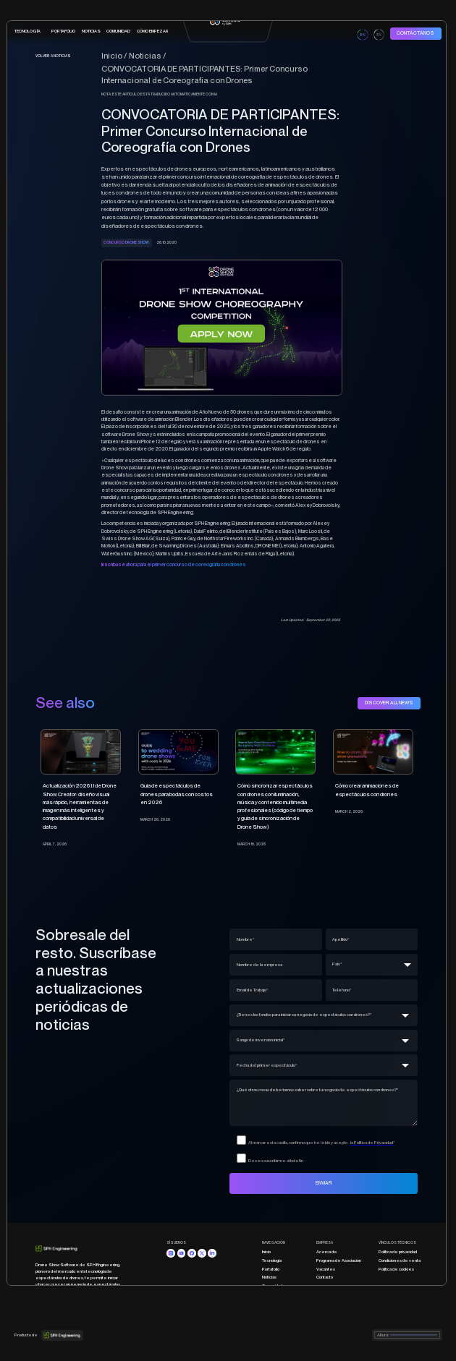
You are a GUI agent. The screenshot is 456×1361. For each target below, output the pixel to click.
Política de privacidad (398, 1251)
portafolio (63, 31)
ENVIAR (324, 1182)
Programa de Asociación (338, 1260)
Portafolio (270, 1268)
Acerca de (326, 1251)
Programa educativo (281, 1302)
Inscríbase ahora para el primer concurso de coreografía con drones (173, 564)
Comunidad (272, 1285)
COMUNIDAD (118, 31)
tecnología (27, 31)
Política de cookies (396, 1268)
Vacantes (325, 1268)
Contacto (324, 1276)
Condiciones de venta (400, 1260)
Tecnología (272, 1260)
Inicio (266, 1251)
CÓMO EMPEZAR (153, 31)
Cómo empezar (277, 1293)
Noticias (91, 31)
